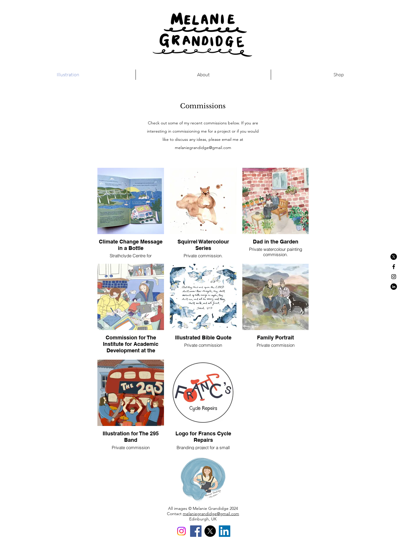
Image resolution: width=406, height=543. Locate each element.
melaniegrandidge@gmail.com (203, 147)
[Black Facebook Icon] (393, 266)
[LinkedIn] (224, 531)
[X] (393, 256)
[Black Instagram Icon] (393, 276)
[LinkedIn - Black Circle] (393, 286)
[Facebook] (196, 531)
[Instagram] (181, 531)
